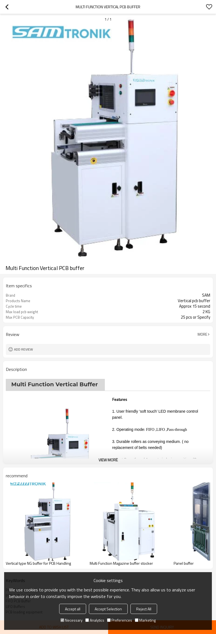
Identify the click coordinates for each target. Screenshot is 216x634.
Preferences (119, 620)
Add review (23, 349)
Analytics (94, 620)
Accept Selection (108, 609)
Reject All (143, 609)
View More (108, 460)
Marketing (145, 620)
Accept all (72, 609)
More (202, 334)
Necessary (72, 620)
